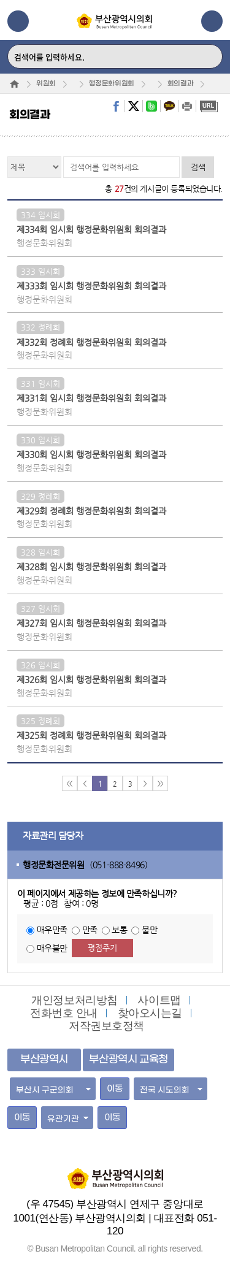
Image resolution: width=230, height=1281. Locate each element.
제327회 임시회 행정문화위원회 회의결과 (91, 623)
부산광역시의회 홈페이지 (115, 1172)
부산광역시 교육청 (128, 1059)
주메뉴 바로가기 (0, 0)
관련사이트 (212, 21)
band (151, 106)
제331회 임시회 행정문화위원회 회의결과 (91, 398)
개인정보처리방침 (74, 1000)
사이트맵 (158, 1000)
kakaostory (169, 106)
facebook (115, 106)
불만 (149, 930)
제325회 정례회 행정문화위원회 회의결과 (91, 735)
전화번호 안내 (64, 1013)
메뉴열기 (18, 21)
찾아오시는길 (150, 1013)
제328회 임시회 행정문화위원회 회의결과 (91, 567)
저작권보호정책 (106, 1026)
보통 (119, 930)
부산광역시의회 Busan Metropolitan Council (115, 31)
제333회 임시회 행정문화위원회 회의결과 (91, 286)
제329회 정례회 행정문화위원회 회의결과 (91, 511)
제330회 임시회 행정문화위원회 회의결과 (91, 454)
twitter (133, 106)
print (187, 106)
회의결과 (180, 84)
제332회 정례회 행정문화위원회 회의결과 (91, 342)
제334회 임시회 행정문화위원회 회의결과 (91, 229)
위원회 (46, 84)
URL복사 (208, 106)
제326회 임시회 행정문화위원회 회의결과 (91, 679)
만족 (90, 930)
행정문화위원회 (111, 84)
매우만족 (52, 930)
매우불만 (52, 948)
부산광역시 (44, 1059)
